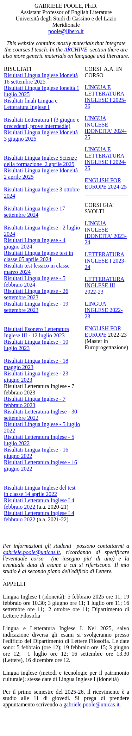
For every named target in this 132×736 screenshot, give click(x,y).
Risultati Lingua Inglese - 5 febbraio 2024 (34, 281)
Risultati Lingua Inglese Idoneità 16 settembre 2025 (41, 78)
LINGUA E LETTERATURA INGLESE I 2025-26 (105, 96)
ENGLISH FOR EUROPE (103, 331)
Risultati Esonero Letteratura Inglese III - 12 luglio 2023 (36, 332)
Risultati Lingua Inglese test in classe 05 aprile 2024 (38, 256)
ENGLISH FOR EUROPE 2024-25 (106, 183)
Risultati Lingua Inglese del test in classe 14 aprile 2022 (40, 491)
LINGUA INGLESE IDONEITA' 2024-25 (106, 127)
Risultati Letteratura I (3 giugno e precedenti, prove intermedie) (42, 123)
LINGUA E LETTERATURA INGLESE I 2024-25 (105, 158)
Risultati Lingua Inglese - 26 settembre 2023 (36, 294)
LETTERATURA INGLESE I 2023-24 (105, 260)
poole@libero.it (66, 31)
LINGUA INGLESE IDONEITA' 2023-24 (106, 232)
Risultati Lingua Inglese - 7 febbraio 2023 (34, 402)
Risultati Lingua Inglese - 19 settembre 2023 (36, 307)
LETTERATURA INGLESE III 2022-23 (105, 285)
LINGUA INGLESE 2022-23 (104, 310)
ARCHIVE (76, 50)
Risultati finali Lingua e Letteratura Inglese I (30, 104)
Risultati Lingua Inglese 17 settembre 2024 (34, 212)
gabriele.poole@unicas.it (31, 552)
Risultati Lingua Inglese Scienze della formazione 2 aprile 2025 (40, 161)
